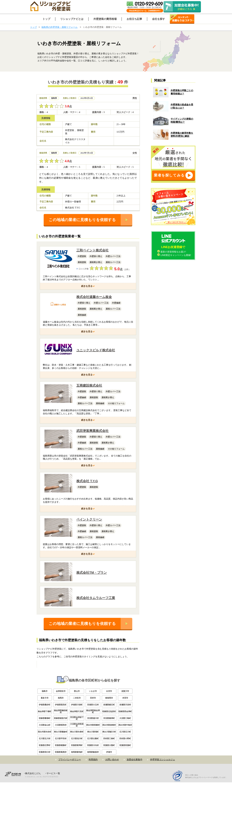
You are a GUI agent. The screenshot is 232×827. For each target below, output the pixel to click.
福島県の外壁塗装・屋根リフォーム (59, 27)
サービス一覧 (53, 818)
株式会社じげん (33, 818)
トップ (33, 27)
